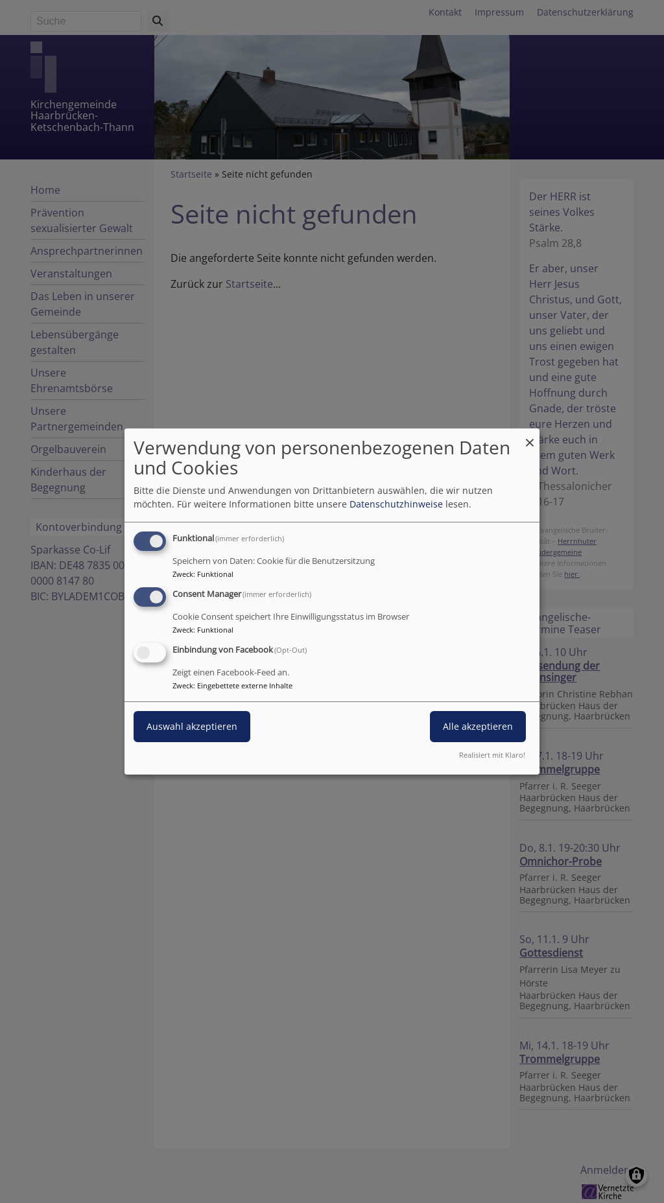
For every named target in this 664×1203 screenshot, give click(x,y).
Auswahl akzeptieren (192, 726)
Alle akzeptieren (478, 726)
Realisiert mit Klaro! (492, 755)
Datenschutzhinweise (396, 504)
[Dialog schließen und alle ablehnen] (530, 436)
